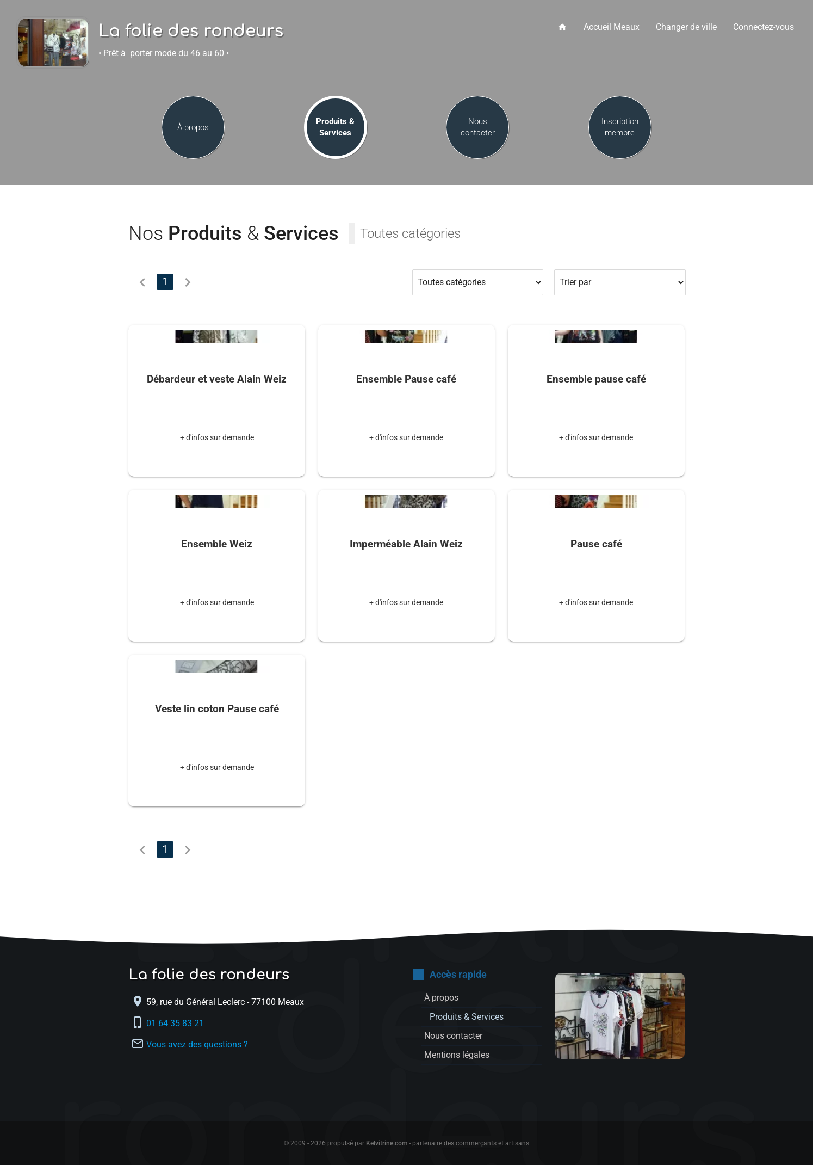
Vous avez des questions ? (197, 1044)
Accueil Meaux (612, 27)
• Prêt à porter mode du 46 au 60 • (163, 53)
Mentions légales (456, 1055)
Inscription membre (619, 127)
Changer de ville (686, 27)
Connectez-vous (763, 27)
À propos (193, 127)
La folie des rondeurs (190, 31)
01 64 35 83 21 (176, 1023)
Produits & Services (335, 127)
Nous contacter (478, 127)
